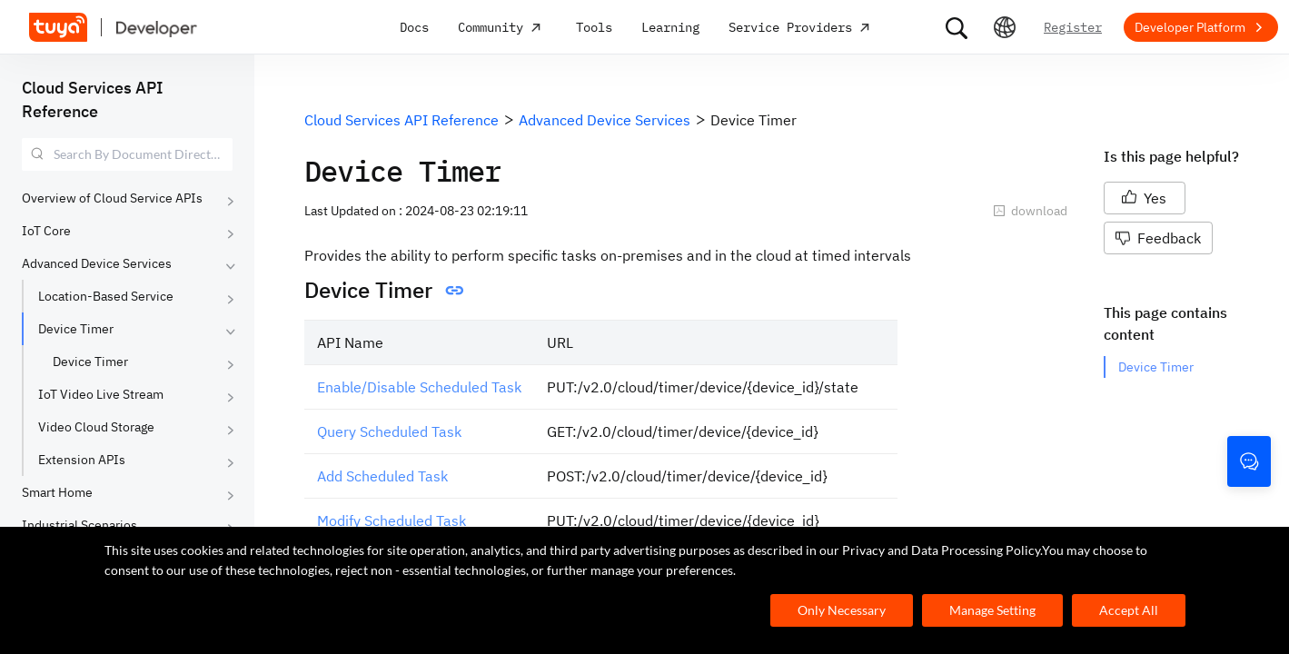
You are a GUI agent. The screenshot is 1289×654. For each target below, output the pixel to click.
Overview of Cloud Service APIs (112, 198)
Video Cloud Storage (96, 427)
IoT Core (46, 231)
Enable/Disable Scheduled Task (419, 387)
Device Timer (76, 329)
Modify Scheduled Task (391, 520)
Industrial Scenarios (79, 525)
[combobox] (127, 154)
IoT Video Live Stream (101, 394)
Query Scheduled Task (389, 431)
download (1030, 211)
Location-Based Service (106, 296)
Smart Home (57, 492)
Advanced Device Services (97, 263)
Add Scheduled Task (382, 476)
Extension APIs (81, 459)
